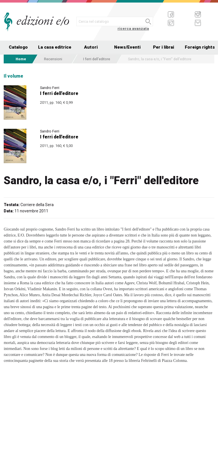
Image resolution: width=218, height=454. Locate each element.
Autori (91, 47)
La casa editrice (54, 47)
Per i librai (163, 47)
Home (21, 59)
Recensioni (53, 59)
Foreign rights (200, 47)
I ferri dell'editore (96, 59)
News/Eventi (127, 47)
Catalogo (18, 47)
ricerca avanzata (133, 28)
